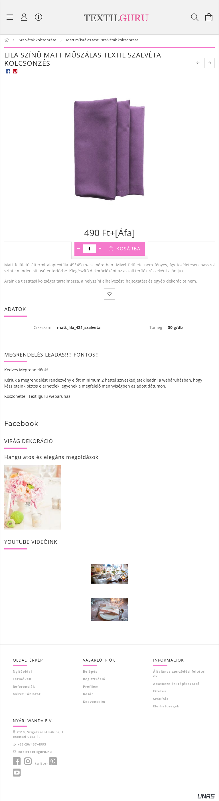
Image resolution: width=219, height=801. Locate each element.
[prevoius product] (198, 64)
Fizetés (159, 692)
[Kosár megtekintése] (209, 17)
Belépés (90, 672)
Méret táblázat (27, 695)
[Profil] (24, 17)
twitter (41, 764)
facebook (16, 762)
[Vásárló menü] (38, 17)
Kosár (88, 695)
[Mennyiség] (89, 249)
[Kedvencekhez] (109, 294)
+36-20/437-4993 (32, 745)
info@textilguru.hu (35, 753)
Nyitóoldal (22, 672)
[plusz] (100, 249)
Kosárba (128, 249)
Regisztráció (94, 680)
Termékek (22, 680)
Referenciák (24, 687)
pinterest (52, 762)
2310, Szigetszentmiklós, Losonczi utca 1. (38, 735)
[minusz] (78, 249)
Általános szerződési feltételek (179, 674)
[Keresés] (194, 17)
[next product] (209, 64)
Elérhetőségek (166, 707)
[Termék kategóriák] (10, 17)
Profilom (91, 687)
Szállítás (160, 699)
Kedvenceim (94, 702)
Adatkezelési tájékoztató (176, 684)
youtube (16, 773)
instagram (27, 762)
